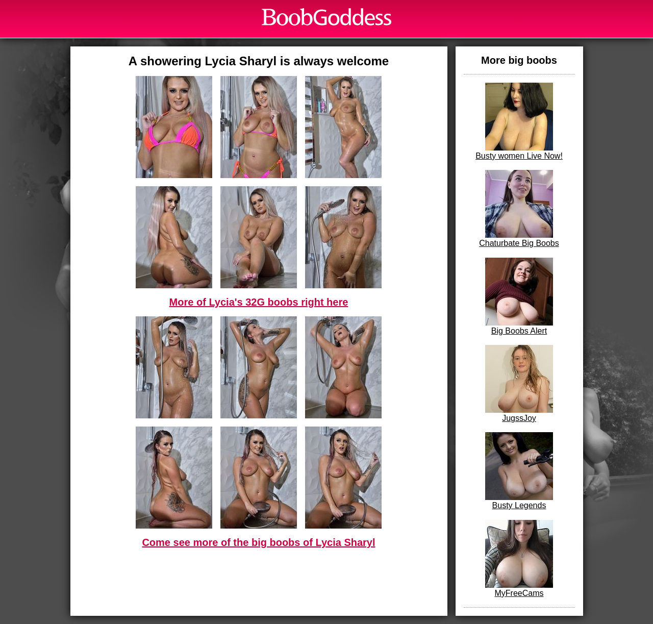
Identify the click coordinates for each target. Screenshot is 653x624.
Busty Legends (519, 471)
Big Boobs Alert (519, 296)
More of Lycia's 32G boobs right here (258, 302)
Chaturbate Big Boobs (519, 208)
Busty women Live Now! (519, 121)
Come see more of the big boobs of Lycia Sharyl (258, 542)
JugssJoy (519, 383)
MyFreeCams (519, 558)
